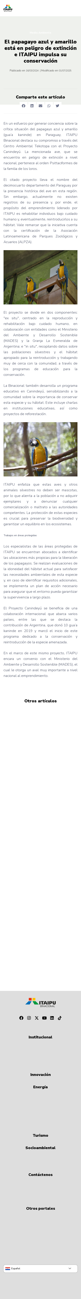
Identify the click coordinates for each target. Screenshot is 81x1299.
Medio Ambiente (40, 32)
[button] (24, 106)
